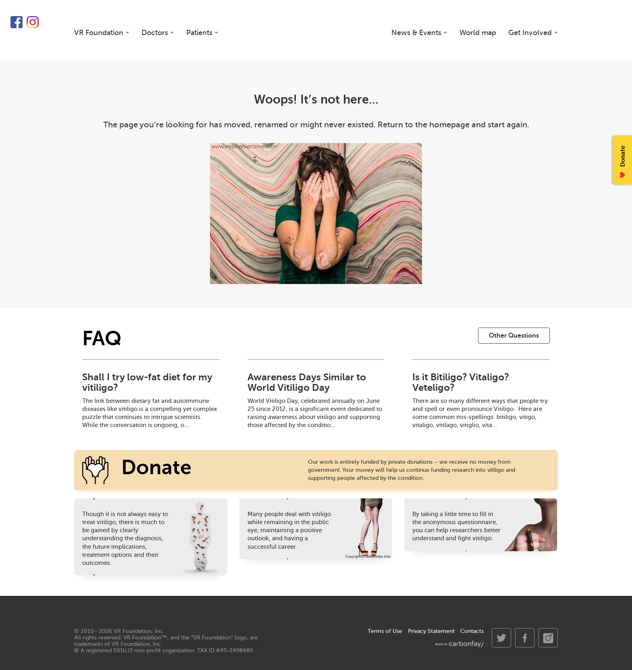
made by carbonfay (459, 644)
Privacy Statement (431, 631)
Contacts (472, 631)
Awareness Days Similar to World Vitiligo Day (306, 382)
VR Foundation (316, 30)
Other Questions (514, 335)
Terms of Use (385, 631)
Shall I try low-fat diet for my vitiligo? (147, 382)
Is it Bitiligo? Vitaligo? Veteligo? (460, 382)
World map (477, 33)
